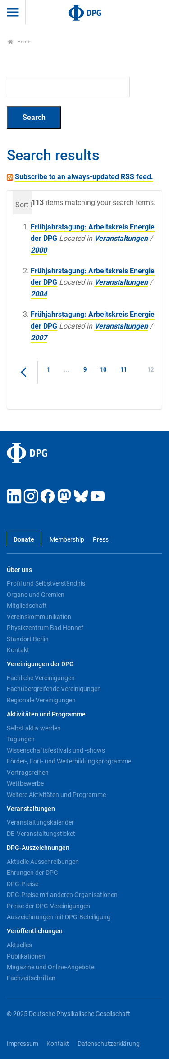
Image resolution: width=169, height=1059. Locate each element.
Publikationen (26, 956)
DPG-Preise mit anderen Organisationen (62, 894)
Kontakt (18, 650)
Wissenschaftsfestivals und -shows (56, 750)
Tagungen (21, 739)
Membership (67, 540)
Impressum (22, 1044)
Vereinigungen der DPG (40, 664)
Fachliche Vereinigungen (41, 678)
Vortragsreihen (28, 772)
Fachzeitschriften (31, 978)
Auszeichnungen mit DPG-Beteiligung (58, 917)
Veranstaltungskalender (40, 822)
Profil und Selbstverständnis (46, 583)
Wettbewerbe (25, 783)
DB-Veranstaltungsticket (41, 833)
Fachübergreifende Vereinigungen (54, 688)
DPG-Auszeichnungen (38, 848)
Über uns (19, 570)
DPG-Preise (22, 883)
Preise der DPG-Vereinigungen (48, 906)
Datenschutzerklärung (109, 1044)
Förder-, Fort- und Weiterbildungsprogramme (69, 761)
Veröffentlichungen (35, 931)
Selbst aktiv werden (34, 728)
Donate (24, 540)
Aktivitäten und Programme (46, 714)
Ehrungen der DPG (32, 872)
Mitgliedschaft (27, 605)
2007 (39, 338)
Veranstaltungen (121, 238)
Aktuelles (19, 945)
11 (123, 369)
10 (103, 369)
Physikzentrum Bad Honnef (45, 627)
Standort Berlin (28, 639)
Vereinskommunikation (39, 616)
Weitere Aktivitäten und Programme (56, 794)
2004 (39, 294)
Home (19, 42)
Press (101, 540)
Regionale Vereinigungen (41, 700)
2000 (39, 250)
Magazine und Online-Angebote (50, 967)
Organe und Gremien (35, 594)
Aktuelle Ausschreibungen (43, 861)
